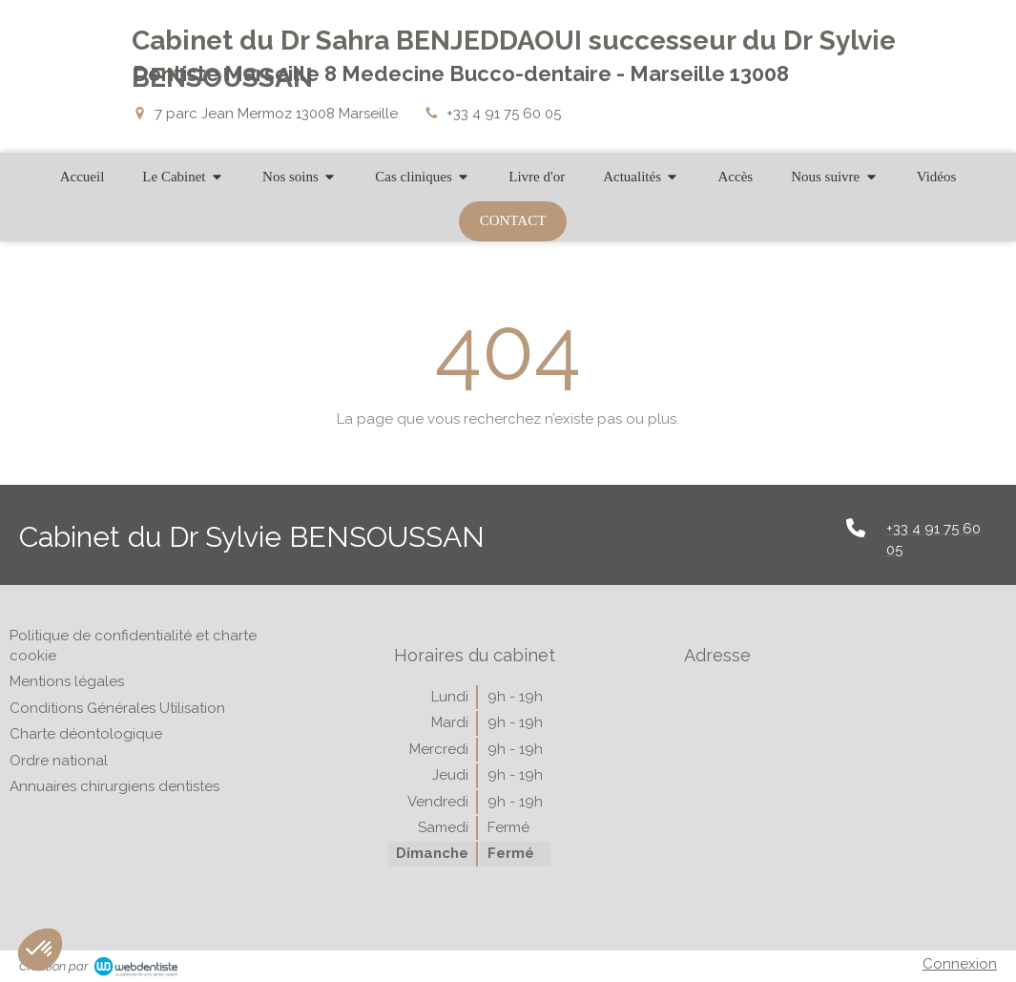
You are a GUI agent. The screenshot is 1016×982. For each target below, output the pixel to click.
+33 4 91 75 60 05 (503, 113)
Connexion (960, 963)
